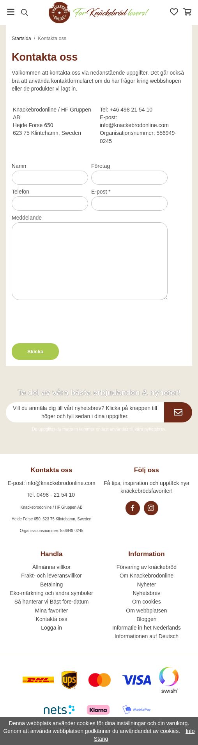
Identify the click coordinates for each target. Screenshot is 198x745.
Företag (100, 166)
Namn (19, 166)
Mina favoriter (51, 610)
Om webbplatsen (146, 610)
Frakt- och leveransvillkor (51, 575)
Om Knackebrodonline (147, 575)
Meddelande (27, 218)
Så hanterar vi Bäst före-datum (51, 601)
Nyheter (146, 584)
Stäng (101, 739)
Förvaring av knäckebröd (147, 567)
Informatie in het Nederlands (146, 628)
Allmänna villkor (51, 567)
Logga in (51, 628)
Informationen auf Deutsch (147, 636)
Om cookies (146, 601)
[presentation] (71, 320)
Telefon (20, 191)
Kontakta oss (51, 619)
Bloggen (146, 619)
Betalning (51, 584)
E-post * (101, 191)
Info (190, 731)
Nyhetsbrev (146, 593)
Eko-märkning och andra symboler (51, 593)
